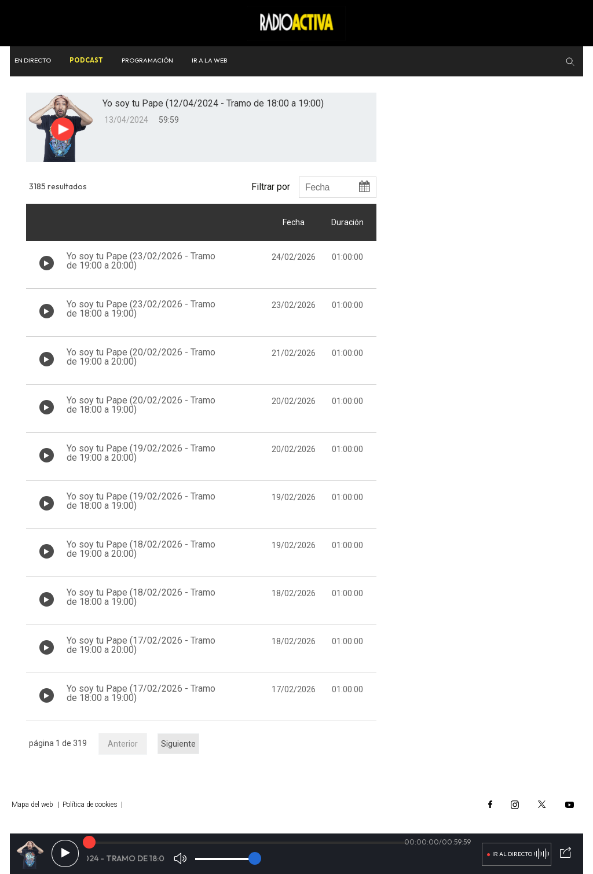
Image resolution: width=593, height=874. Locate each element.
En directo (32, 60)
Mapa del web (32, 804)
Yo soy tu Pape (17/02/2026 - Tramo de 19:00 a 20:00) (141, 645)
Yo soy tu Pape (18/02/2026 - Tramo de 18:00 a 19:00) (141, 597)
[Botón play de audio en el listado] (46, 263)
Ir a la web (209, 60)
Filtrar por (270, 186)
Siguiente (178, 743)
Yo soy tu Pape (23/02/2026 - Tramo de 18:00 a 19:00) (141, 309)
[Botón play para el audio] (62, 129)
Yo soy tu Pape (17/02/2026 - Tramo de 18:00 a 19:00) (141, 693)
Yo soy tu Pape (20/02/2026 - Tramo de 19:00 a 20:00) (141, 357)
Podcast (86, 60)
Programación (147, 60)
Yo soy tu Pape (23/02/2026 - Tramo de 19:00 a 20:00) (141, 261)
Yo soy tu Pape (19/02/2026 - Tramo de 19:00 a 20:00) (141, 453)
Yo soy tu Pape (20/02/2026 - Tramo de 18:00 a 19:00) (141, 405)
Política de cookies (90, 804)
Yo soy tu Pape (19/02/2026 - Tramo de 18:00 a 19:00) (141, 501)
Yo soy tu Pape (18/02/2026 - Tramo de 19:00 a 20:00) (141, 549)
